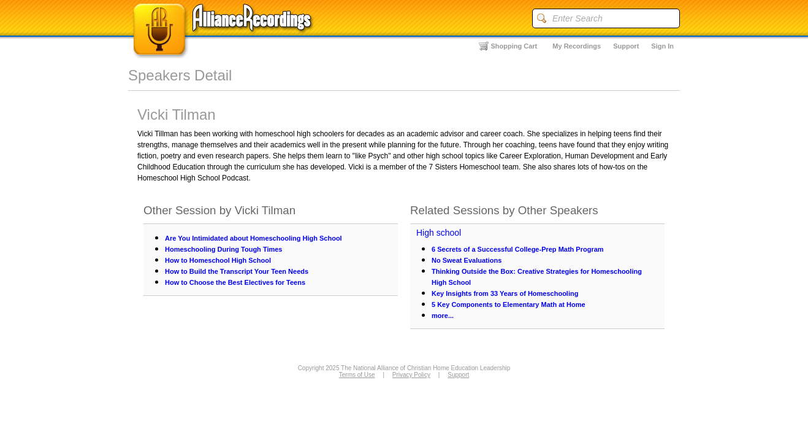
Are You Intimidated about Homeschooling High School (253, 238)
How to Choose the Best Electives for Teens (235, 282)
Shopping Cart (514, 46)
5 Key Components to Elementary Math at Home (508, 304)
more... (443, 315)
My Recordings (576, 46)
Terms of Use (357, 374)
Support (626, 46)
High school (438, 233)
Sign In (662, 46)
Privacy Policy (411, 374)
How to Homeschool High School (218, 260)
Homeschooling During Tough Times (224, 249)
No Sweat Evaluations (466, 260)
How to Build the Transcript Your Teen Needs (236, 271)
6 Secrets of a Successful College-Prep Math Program (518, 249)
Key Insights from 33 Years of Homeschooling (505, 293)
